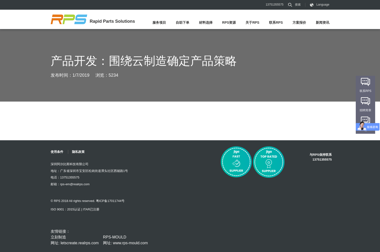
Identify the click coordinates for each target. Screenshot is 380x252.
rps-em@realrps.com (75, 184)
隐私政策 (78, 152)
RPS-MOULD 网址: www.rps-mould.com (125, 240)
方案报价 (299, 22)
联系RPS (276, 22)
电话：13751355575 (65, 177)
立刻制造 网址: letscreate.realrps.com (75, 240)
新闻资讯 (322, 22)
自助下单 (182, 22)
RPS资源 (229, 22)
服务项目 (159, 22)
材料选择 (206, 22)
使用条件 (57, 152)
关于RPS (252, 22)
